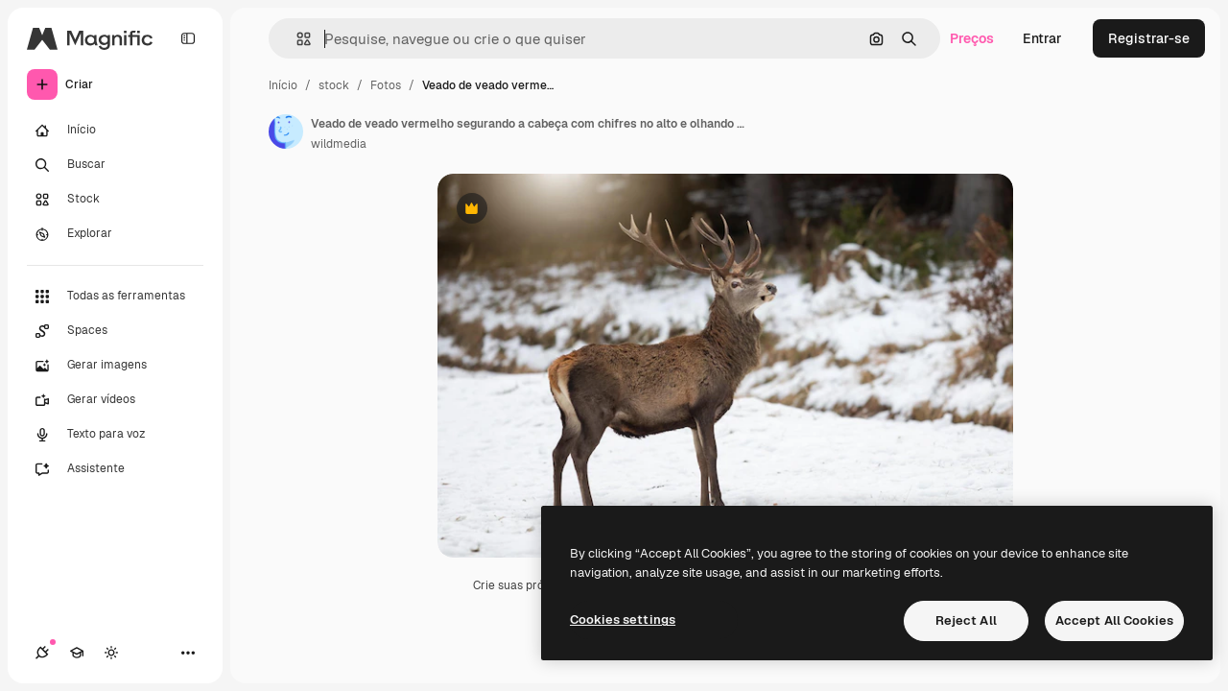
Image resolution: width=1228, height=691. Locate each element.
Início (283, 85)
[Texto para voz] (115, 434)
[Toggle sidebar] (188, 38)
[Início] (115, 130)
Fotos (385, 85)
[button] (296, 39)
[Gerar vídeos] (115, 400)
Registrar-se (1149, 38)
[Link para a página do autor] (286, 131)
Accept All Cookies (1114, 620)
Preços (972, 38)
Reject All (966, 620)
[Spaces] (115, 331)
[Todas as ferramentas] (115, 296)
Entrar (1042, 38)
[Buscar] (115, 165)
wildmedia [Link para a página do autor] (338, 144)
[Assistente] (115, 469)
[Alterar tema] (111, 652)
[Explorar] (115, 234)
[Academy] (76, 652)
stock (334, 85)
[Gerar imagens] (115, 365)
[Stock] (115, 199)
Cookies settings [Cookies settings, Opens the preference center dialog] (622, 619)
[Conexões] (42, 652)
